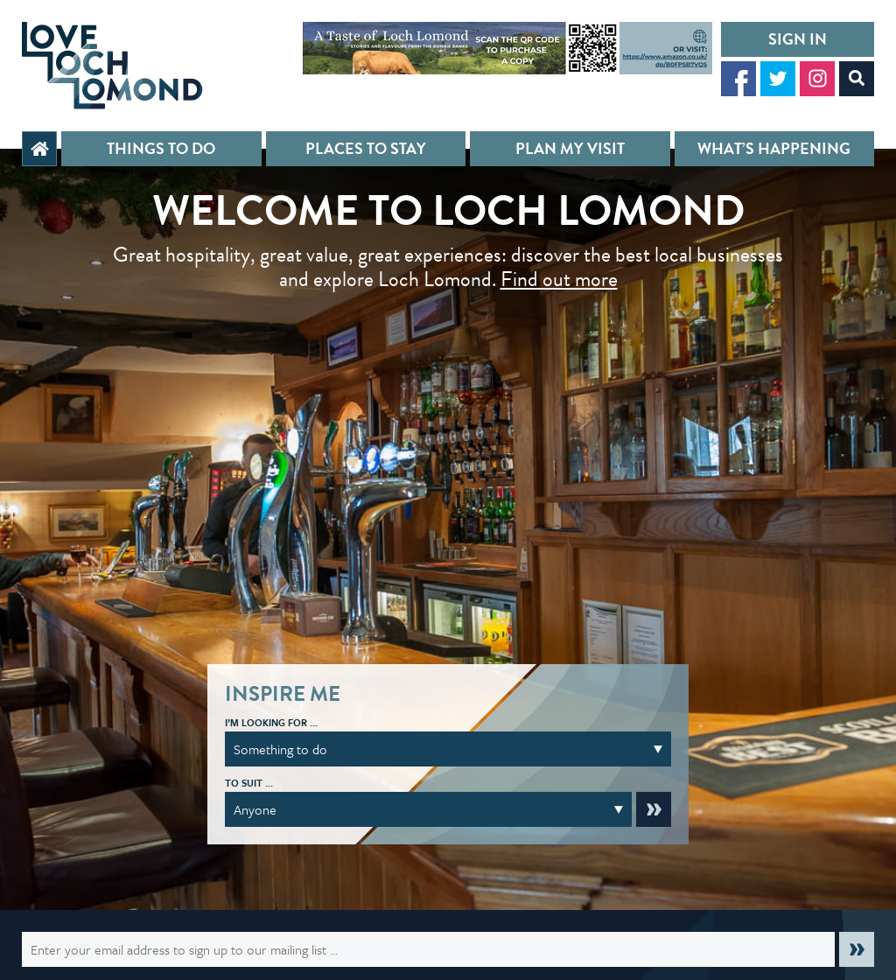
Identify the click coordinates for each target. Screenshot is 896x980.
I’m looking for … (271, 722)
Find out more (559, 279)
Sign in (797, 39)
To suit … (249, 782)
